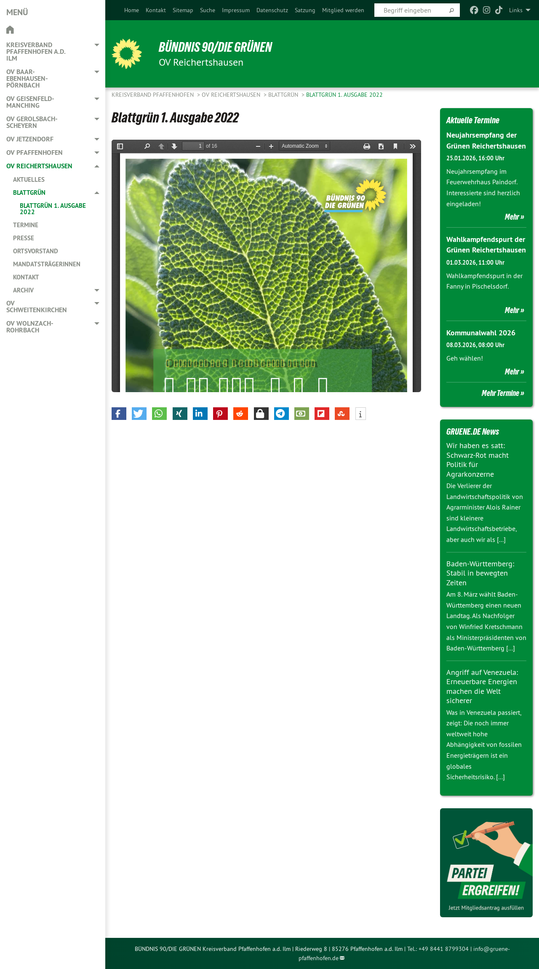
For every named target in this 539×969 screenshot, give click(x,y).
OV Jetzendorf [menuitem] (29, 139)
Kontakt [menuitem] (26, 277)
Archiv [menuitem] (23, 290)
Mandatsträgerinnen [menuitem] (46, 264)
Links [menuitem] (516, 10)
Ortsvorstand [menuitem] (35, 251)
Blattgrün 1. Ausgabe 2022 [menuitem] (53, 209)
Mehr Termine (500, 393)
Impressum (236, 10)
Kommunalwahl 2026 (480, 332)
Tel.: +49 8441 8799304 (438, 949)
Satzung (305, 10)
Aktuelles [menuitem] (29, 179)
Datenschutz (272, 10)
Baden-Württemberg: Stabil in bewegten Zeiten (480, 573)
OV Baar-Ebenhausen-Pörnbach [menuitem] (27, 78)
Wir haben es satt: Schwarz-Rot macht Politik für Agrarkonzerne (477, 460)
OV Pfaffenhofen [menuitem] (34, 152)
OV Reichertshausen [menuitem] (39, 166)
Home (131, 10)
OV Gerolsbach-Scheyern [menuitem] (32, 122)
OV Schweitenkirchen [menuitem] (36, 306)
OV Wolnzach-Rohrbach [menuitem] (29, 327)
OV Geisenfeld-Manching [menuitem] (30, 102)
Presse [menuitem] (23, 238)
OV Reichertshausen (232, 94)
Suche (207, 10)
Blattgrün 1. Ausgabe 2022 (344, 94)
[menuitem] (131, 10)
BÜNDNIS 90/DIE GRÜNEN (215, 47)
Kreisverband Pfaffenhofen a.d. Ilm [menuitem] (35, 51)
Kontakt (156, 10)
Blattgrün (284, 94)
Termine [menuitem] (25, 225)
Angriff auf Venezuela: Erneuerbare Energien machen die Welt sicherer (482, 686)
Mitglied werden (343, 10)
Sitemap (183, 10)
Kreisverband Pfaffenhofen (153, 94)
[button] (119, 413)
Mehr (512, 216)
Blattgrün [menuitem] (29, 192)
